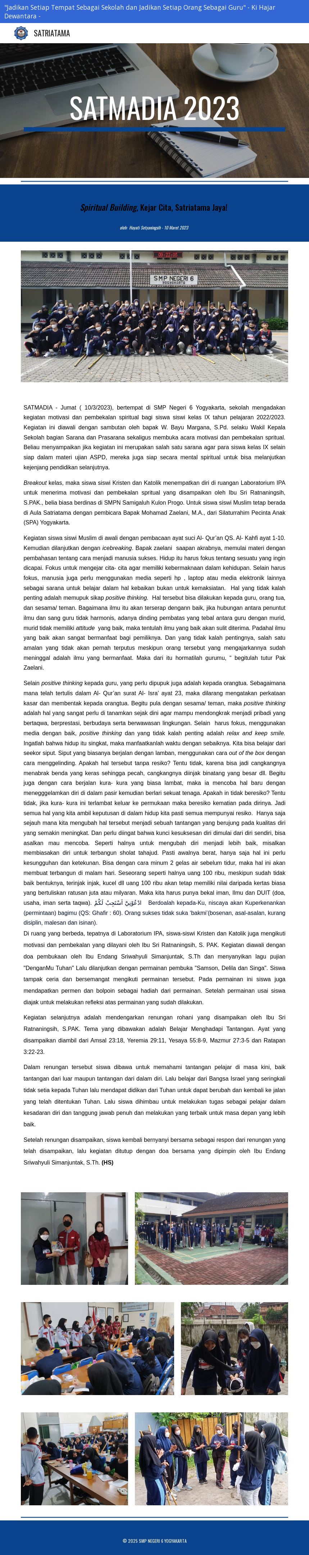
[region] (154, 11)
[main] (154, 110)
